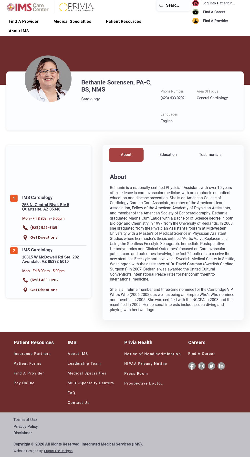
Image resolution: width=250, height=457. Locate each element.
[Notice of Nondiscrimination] (153, 354)
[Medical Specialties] (88, 373)
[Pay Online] (28, 383)
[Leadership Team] (91, 363)
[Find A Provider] (220, 21)
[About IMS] (82, 354)
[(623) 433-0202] (44, 280)
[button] (18, 31)
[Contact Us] (82, 403)
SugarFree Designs (58, 451)
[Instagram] (201, 366)
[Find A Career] (215, 12)
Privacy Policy (25, 426)
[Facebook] (192, 366)
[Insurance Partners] (33, 354)
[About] (126, 155)
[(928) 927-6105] (44, 227)
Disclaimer (22, 433)
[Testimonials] (210, 155)
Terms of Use (25, 419)
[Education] (168, 155)
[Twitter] (211, 366)
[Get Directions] (41, 237)
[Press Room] (137, 373)
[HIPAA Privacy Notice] (146, 364)
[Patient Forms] (29, 363)
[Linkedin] (221, 366)
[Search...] (173, 5)
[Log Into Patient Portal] (220, 3)
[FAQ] (73, 393)
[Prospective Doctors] (145, 383)
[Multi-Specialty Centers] (92, 383)
